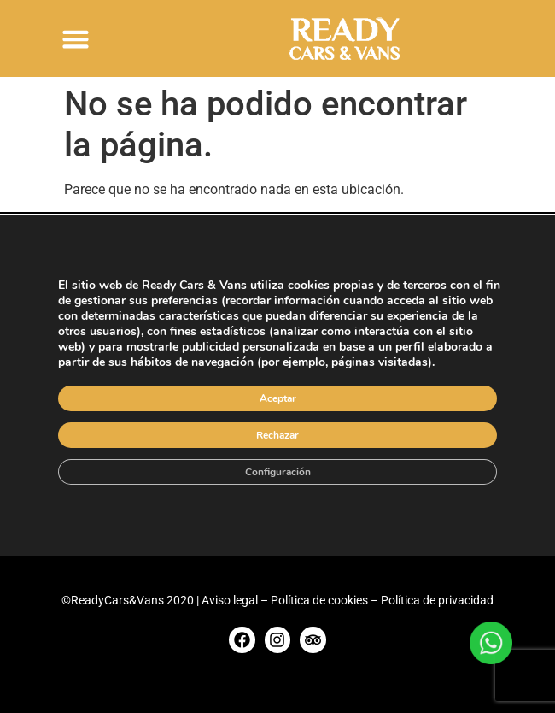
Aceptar (278, 398)
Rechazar (277, 435)
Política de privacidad (437, 600)
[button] (76, 38)
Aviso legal (230, 600)
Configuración (278, 472)
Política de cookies (319, 600)
